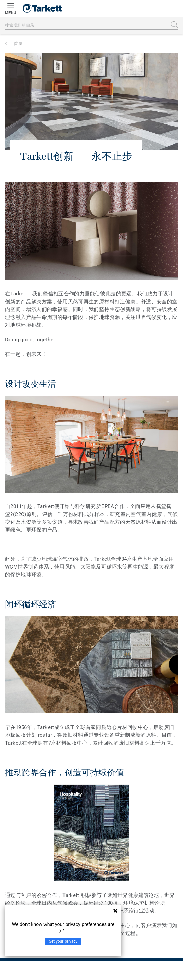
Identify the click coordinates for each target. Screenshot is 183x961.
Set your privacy (63, 941)
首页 (18, 43)
